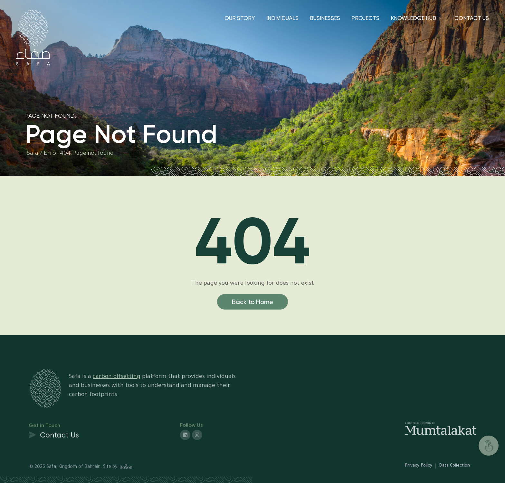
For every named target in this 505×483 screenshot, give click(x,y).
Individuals (282, 18)
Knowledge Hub (413, 18)
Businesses (325, 18)
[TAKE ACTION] (489, 446)
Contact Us (471, 18)
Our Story (239, 18)
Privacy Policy (418, 465)
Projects (365, 18)
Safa (32, 154)
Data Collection (454, 465)
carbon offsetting (116, 388)
